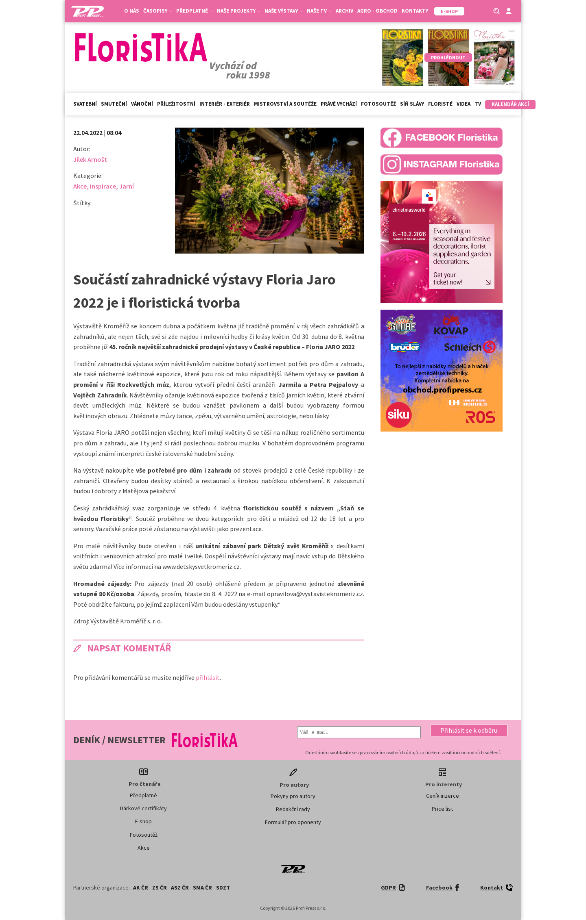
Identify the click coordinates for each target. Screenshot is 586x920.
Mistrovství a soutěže (285, 103)
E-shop (143, 821)
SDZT (223, 887)
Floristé (440, 103)
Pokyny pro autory (293, 796)
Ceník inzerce (442, 795)
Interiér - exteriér (224, 103)
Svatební (85, 103)
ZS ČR (159, 887)
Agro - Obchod (377, 10)
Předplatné (194, 10)
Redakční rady (293, 809)
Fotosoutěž (378, 103)
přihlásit (208, 677)
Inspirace (103, 186)
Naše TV (319, 10)
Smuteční (114, 103)
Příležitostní (176, 103)
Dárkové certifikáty (143, 808)
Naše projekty (238, 10)
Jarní (126, 186)
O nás (131, 10)
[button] (468, 730)
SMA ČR (202, 887)
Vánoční (142, 103)
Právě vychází (339, 103)
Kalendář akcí (510, 104)
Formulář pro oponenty (293, 822)
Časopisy (157, 10)
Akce (80, 186)
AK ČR (140, 887)
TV (477, 103)
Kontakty (415, 10)
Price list (442, 808)
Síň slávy (412, 103)
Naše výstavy (284, 10)
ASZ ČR (180, 887)
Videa (463, 103)
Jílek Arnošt (90, 159)
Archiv (344, 10)
